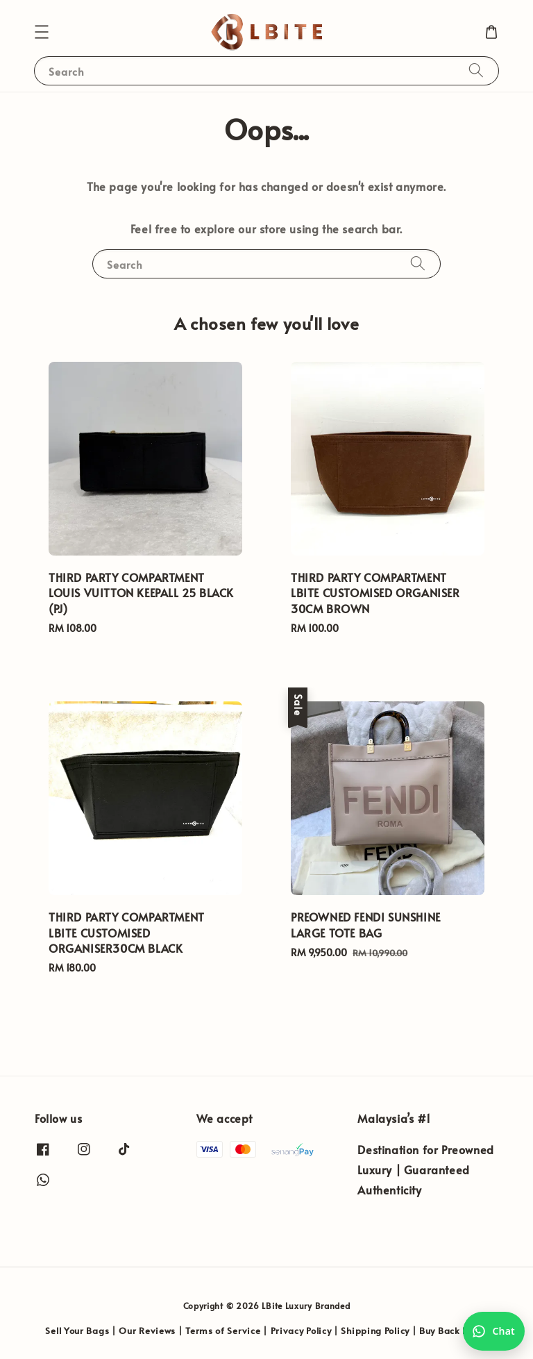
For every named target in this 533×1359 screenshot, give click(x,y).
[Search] (476, 70)
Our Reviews (147, 1330)
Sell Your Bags (77, 1330)
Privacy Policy (301, 1330)
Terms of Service (222, 1330)
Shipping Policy (375, 1330)
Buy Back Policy (453, 1330)
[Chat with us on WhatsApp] (494, 1331)
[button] (41, 32)
